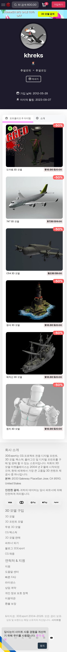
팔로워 (26, 70)
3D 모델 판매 (12, 537)
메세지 (33, 79)
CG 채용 (10, 553)
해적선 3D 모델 (14, 377)
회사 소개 (12, 450)
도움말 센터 (12, 572)
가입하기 (58, 4)
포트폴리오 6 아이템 (18, 118)
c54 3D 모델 (13, 273)
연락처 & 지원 (15, 560)
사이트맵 (56, 620)
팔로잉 (41, 70)
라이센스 (10, 582)
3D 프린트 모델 (14, 521)
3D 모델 (10, 516)
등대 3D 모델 (13, 325)
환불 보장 (10, 603)
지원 (7, 566)
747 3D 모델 (12, 221)
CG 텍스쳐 (11, 532)
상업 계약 (10, 588)
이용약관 (10, 598)
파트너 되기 (12, 543)
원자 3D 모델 (13, 428)
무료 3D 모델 (12, 527)
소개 (40, 118)
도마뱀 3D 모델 (14, 169)
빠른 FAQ (10, 577)
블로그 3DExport (15, 548)
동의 (42, 645)
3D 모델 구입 (14, 510)
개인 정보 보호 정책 (16, 593)
